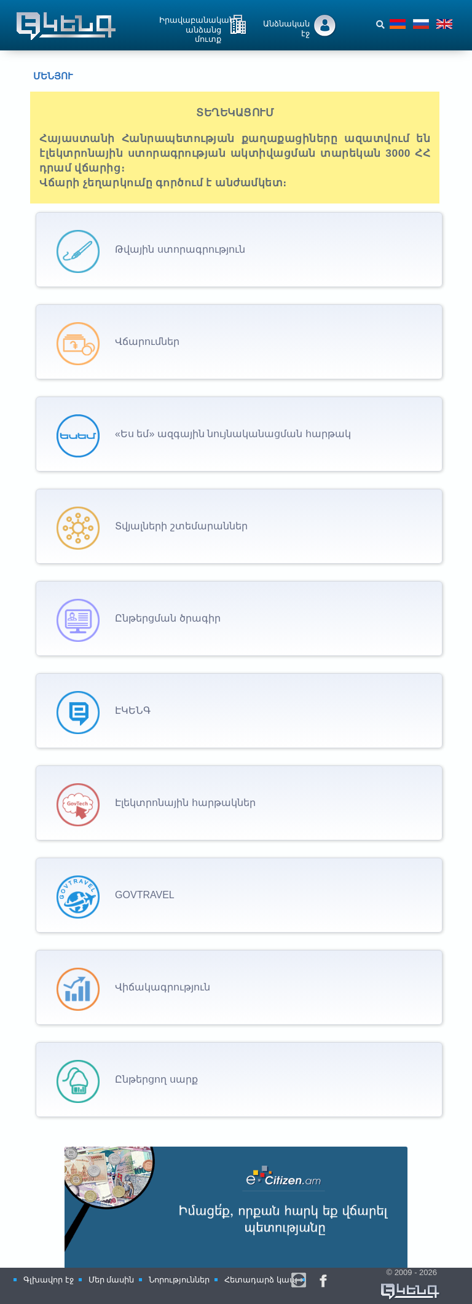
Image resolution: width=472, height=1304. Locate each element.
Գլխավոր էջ (48, 1279)
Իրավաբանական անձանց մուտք (196, 26)
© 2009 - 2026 (410, 1284)
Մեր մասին (111, 1279)
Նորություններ (179, 1279)
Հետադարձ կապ (260, 1279)
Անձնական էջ (286, 28)
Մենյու (44, 76)
